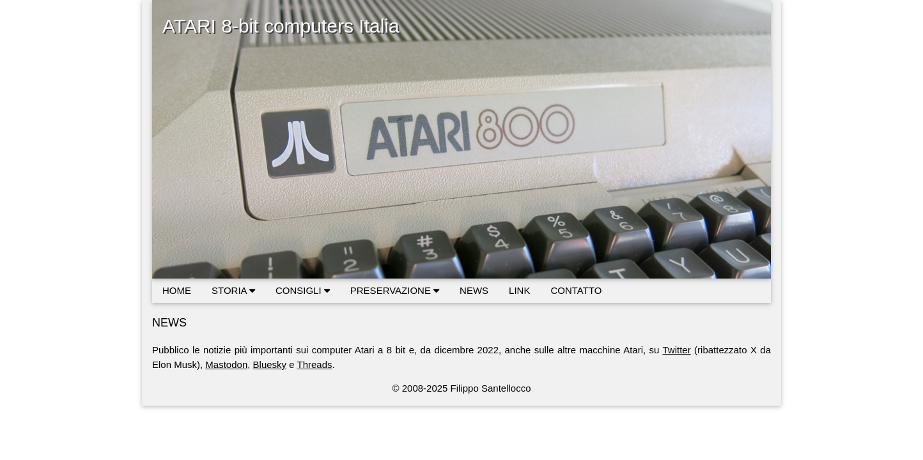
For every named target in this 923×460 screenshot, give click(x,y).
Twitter (677, 349)
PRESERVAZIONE (394, 290)
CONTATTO (575, 290)
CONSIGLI (302, 290)
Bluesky (270, 364)
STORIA (233, 290)
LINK (519, 290)
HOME (176, 290)
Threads (314, 364)
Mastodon (226, 364)
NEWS (474, 290)
